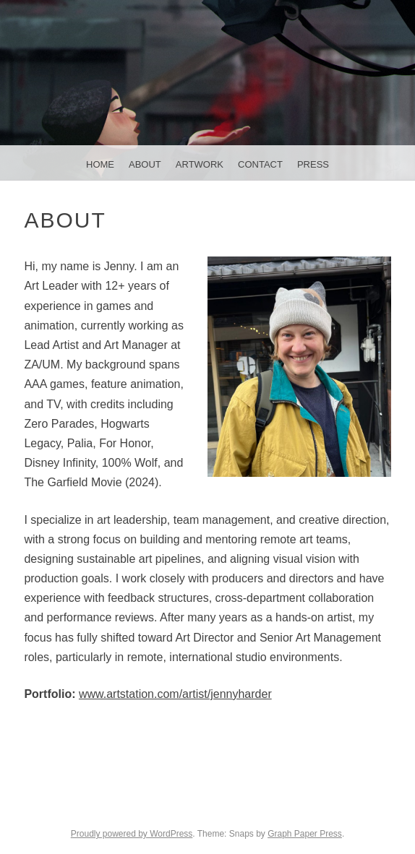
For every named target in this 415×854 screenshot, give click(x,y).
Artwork (199, 164)
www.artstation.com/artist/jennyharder (175, 694)
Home (100, 164)
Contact (260, 164)
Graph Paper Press (305, 834)
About (145, 164)
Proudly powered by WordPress (132, 834)
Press (313, 164)
